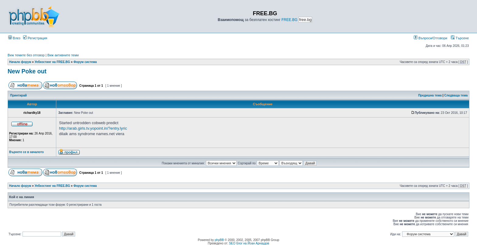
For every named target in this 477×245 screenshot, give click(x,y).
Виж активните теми (63, 55)
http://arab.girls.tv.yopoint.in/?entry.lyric (93, 128)
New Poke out (27, 71)
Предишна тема (430, 95)
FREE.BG (289, 20)
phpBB (219, 240)
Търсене (460, 38)
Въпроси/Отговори (430, 38)
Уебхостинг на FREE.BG (52, 62)
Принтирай (18, 95)
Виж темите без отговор (26, 55)
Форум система (85, 62)
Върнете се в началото (26, 152)
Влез (14, 38)
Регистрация (35, 38)
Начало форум (20, 62)
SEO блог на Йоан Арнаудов (249, 243)
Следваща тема (456, 95)
